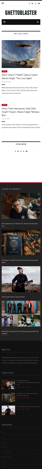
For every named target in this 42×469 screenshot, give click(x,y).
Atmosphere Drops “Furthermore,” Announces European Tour (28, 382)
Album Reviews (6, 329)
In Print (4, 462)
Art (3, 437)
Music (4, 71)
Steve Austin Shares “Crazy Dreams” (13, 297)
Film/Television (6, 452)
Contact (4, 467)
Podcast (4, 442)
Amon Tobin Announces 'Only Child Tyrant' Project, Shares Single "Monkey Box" (20, 112)
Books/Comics (6, 457)
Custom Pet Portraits (8, 167)
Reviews (4, 447)
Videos (3, 221)
